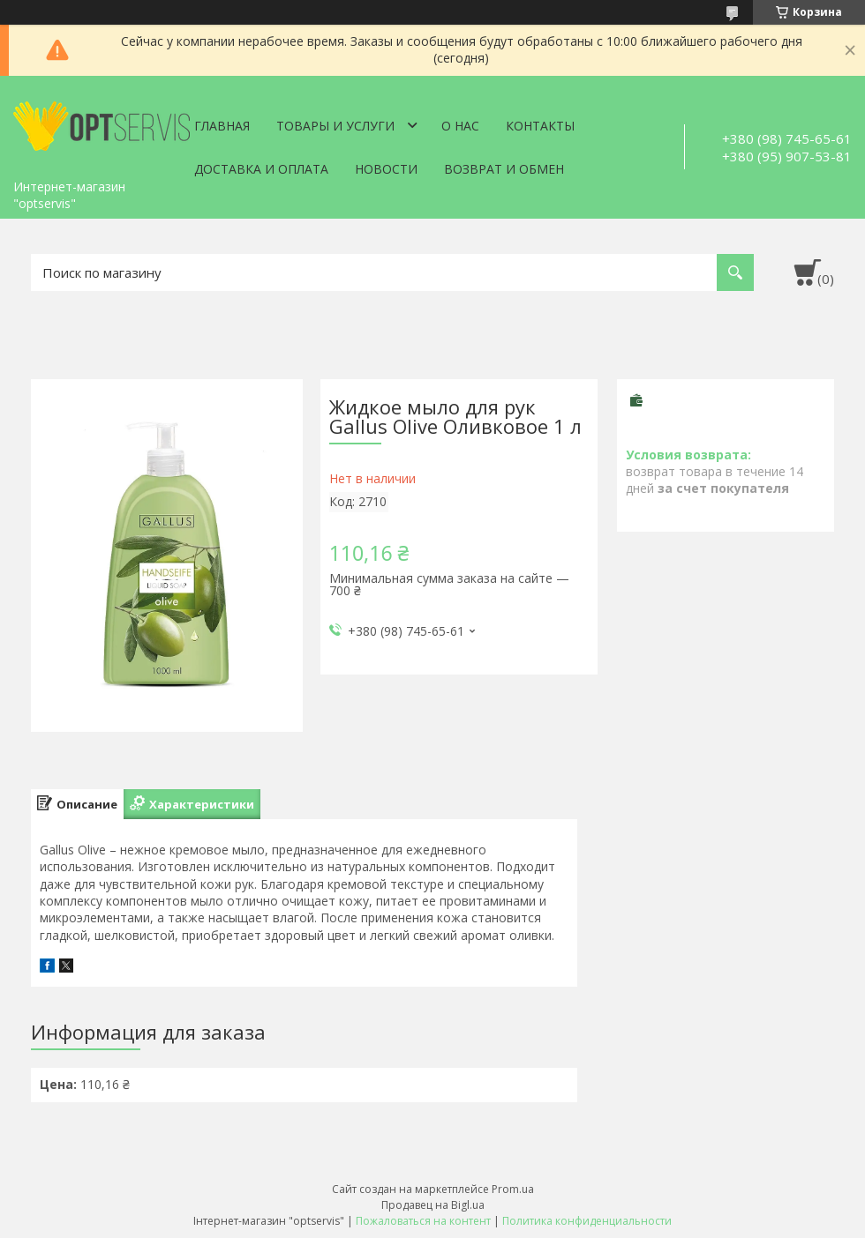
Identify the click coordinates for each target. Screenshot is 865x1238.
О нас (460, 125)
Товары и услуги (335, 125)
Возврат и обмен (504, 168)
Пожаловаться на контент (423, 1220)
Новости (386, 168)
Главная (222, 125)
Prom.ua (513, 1189)
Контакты (540, 125)
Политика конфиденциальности (587, 1220)
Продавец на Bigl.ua (433, 1204)
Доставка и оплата (261, 168)
